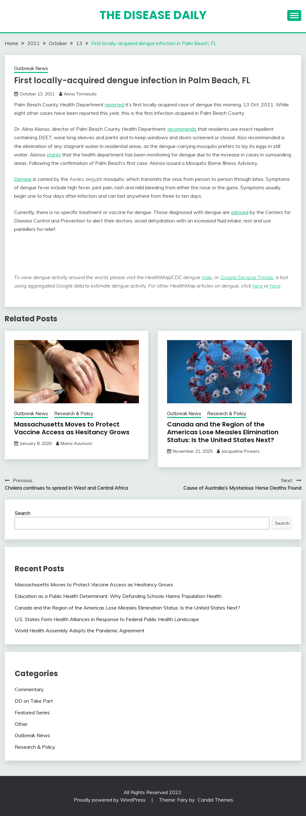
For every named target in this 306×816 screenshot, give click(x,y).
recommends (182, 129)
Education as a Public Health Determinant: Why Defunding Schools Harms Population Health (118, 596)
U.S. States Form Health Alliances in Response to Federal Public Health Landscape (107, 619)
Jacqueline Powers (241, 451)
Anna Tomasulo (80, 94)
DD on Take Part (34, 701)
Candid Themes (215, 800)
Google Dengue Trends (246, 277)
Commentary (29, 689)
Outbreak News (31, 68)
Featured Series (32, 712)
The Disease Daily (153, 15)
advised (239, 212)
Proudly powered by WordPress (110, 800)
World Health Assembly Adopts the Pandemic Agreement (80, 630)
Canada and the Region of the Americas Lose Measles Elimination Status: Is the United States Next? (222, 432)
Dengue (23, 179)
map (207, 277)
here (257, 286)
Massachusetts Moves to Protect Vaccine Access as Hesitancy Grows (72, 428)
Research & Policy (73, 413)
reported (114, 104)
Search (22, 513)
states (54, 154)
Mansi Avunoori (76, 443)
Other (21, 724)
